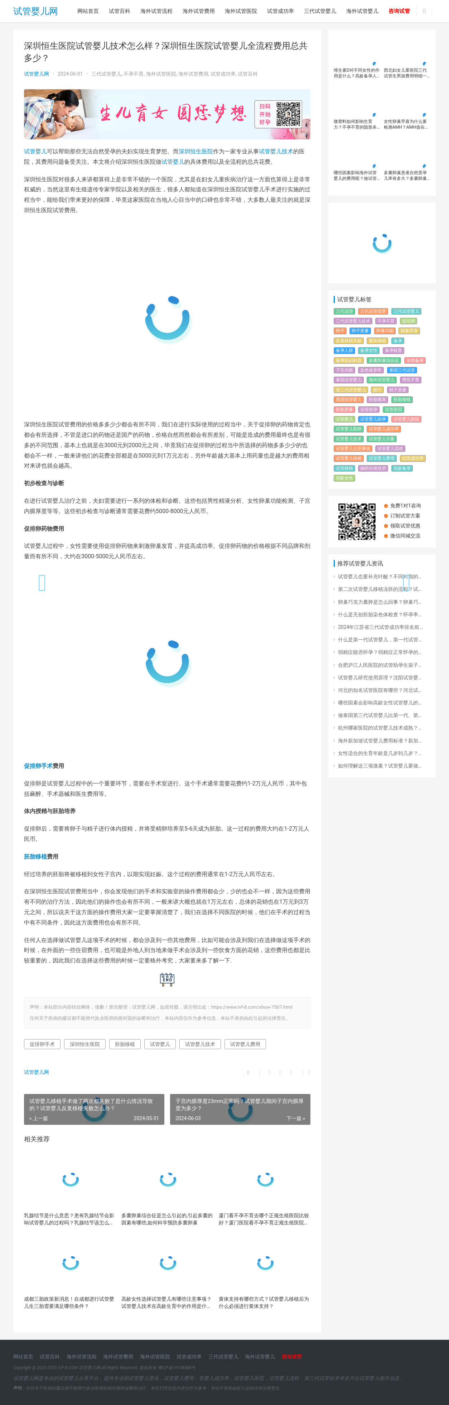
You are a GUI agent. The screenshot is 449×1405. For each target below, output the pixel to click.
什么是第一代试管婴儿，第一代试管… (379, 639)
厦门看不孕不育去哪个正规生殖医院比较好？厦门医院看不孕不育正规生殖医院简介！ (264, 1219)
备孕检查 (393, 350)
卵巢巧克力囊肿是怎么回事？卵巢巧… (379, 602)
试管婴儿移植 (349, 458)
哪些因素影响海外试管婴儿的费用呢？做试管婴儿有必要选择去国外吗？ (355, 175)
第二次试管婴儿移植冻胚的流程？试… (379, 589)
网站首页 (88, 11)
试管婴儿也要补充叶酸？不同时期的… (379, 576)
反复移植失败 (349, 340)
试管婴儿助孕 (373, 419)
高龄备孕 (402, 468)
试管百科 (119, 11)
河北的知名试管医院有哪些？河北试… (379, 690)
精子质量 (397, 389)
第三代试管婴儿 (351, 389)
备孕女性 (368, 350)
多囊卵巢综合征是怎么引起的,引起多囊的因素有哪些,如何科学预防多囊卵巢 (167, 1219)
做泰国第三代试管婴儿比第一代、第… (379, 715)
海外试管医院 (241, 11)
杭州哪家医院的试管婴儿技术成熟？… (379, 728)
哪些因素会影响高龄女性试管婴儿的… (379, 703)
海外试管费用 (199, 11)
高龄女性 (344, 478)
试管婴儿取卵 (349, 428)
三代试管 (344, 311)
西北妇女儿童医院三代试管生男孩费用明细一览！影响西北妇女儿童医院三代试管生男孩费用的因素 (405, 73)
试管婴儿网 (35, 11)
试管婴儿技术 (276, 151)
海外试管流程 (156, 11)
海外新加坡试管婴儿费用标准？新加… (379, 741)
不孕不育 (134, 74)
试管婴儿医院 (406, 419)
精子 (377, 389)
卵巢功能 (385, 330)
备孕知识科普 (349, 360)
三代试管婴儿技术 (353, 321)
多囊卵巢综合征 (384, 360)
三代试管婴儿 (320, 11)
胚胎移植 (35, 856)
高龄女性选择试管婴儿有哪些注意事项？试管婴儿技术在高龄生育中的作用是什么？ (166, 1303)
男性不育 (410, 379)
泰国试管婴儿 (349, 379)
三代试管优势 (373, 311)
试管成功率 (280, 11)
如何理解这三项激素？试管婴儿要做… (379, 766)
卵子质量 (360, 330)
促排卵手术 (38, 766)
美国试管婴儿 (349, 399)
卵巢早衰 (409, 330)
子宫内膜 (344, 370)
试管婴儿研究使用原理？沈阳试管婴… (379, 677)
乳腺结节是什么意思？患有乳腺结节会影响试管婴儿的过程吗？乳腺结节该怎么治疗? (69, 1219)
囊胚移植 (377, 340)
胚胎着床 (377, 399)
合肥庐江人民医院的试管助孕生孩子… (379, 665)
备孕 (398, 340)
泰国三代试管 (402, 370)
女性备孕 (415, 360)
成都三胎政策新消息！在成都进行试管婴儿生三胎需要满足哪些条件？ (69, 1302)
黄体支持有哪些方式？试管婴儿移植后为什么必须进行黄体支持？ (264, 1302)
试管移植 (344, 468)
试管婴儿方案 (382, 438)
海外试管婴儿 (362, 11)
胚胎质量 (344, 409)
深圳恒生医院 (196, 151)
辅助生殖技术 (373, 468)
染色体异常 (371, 370)
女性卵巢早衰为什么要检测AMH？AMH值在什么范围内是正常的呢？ (406, 124)
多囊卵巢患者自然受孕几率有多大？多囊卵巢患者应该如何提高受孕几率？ (405, 175)
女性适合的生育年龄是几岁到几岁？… (379, 753)
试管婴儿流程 (390, 448)
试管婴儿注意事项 (353, 448)
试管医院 (393, 409)
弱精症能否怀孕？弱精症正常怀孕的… (379, 652)
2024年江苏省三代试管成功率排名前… (380, 627)
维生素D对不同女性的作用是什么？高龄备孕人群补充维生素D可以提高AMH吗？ (357, 73)
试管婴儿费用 (245, 1044)
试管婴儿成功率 (384, 428)
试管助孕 (368, 409)
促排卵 (408, 321)
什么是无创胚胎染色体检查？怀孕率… (379, 614)
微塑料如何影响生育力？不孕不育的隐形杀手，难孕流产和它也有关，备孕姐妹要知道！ (355, 124)
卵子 (340, 330)
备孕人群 (344, 350)
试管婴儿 (35, 151)
